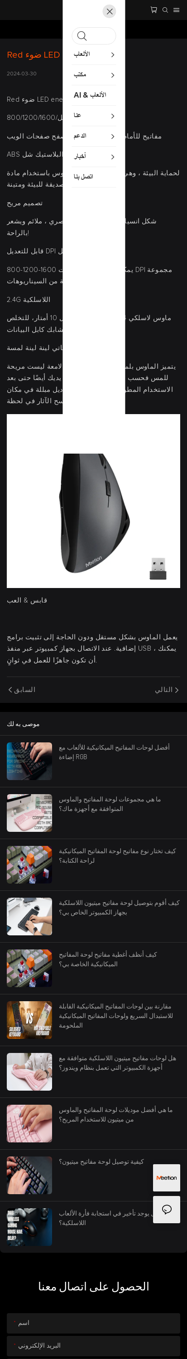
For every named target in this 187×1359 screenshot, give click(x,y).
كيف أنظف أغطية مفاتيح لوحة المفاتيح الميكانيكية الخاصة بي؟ (108, 959)
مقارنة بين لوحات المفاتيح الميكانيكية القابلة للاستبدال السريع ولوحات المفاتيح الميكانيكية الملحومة (116, 1015)
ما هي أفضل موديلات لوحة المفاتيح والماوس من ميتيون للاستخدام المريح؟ (116, 1114)
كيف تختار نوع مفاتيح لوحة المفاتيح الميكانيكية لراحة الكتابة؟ (117, 855)
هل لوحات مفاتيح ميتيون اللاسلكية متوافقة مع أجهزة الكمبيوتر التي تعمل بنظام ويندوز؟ (117, 1062)
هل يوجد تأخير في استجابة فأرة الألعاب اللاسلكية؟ (109, 1217)
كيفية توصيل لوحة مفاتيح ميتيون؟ (101, 1161)
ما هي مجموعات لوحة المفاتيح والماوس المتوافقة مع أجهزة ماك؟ (110, 803)
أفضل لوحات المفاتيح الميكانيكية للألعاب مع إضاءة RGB (114, 752)
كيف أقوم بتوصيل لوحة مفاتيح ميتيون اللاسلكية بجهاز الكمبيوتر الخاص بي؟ (119, 907)
